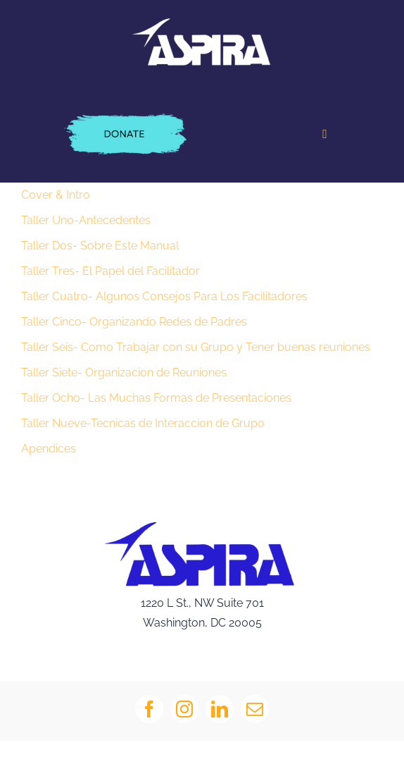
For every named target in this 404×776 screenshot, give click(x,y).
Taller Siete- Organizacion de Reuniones (124, 372)
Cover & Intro (55, 195)
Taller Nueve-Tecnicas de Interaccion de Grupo (143, 423)
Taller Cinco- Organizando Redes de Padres (134, 321)
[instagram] (184, 709)
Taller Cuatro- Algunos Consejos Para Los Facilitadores (164, 296)
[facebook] (149, 709)
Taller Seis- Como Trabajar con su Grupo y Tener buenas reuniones (195, 347)
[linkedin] (220, 709)
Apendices (48, 448)
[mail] (255, 709)
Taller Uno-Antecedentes (86, 220)
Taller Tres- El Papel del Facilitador (110, 271)
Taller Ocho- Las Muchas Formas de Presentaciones (156, 398)
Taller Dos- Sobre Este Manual (100, 245)
